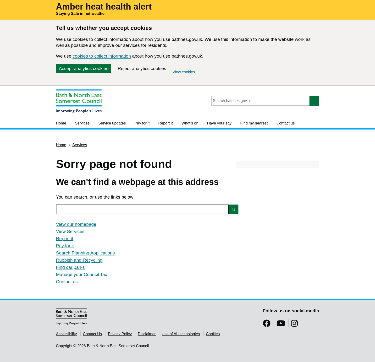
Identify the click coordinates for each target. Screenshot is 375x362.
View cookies (184, 72)
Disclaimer (147, 334)
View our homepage (76, 224)
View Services (70, 231)
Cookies (213, 334)
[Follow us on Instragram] (294, 325)
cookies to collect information (101, 56)
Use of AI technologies (181, 334)
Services (82, 123)
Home (61, 123)
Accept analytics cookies (83, 68)
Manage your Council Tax (81, 274)
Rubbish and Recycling (79, 260)
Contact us (285, 123)
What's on (190, 123)
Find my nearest (254, 123)
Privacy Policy (120, 334)
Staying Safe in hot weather (81, 13)
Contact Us (92, 334)
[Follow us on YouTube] (280, 325)
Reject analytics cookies (142, 68)
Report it (165, 123)
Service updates (112, 123)
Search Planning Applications (85, 252)
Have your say (219, 123)
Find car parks (70, 267)
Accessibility (66, 334)
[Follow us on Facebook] (266, 325)
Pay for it (141, 123)
